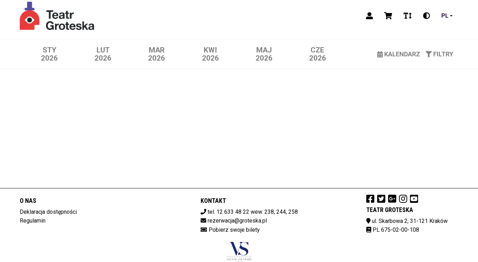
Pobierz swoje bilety (234, 229)
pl (444, 15)
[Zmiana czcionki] (407, 15)
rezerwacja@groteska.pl (237, 220)
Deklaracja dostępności (48, 211)
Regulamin (32, 220)
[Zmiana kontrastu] (426, 15)
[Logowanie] (369, 15)
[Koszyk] (388, 15)
